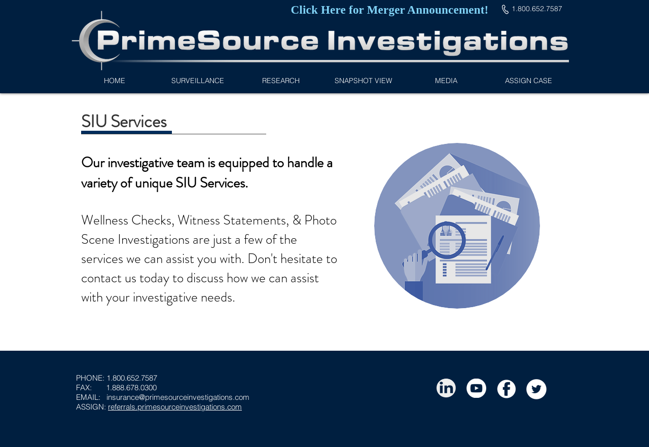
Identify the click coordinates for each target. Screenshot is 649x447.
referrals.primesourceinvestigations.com (175, 407)
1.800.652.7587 (131, 378)
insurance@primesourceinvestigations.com (177, 397)
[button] (280, 80)
